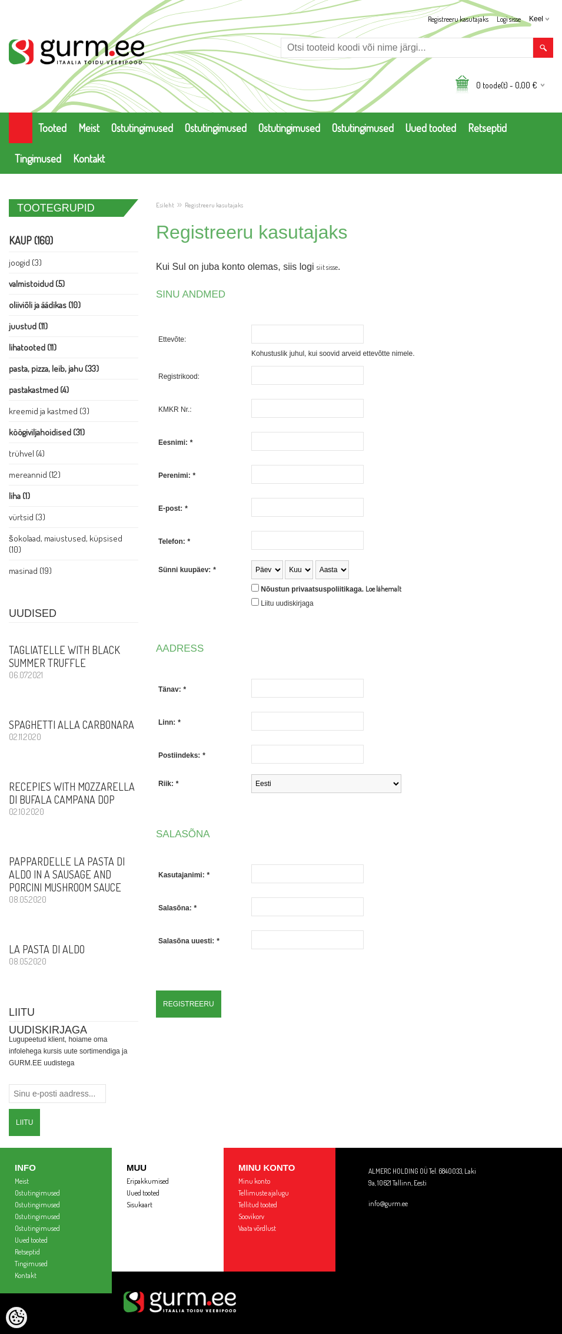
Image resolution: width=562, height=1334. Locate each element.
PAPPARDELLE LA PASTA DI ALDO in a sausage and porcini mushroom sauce (73, 879)
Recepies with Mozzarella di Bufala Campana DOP (73, 798)
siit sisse (327, 267)
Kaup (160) (31, 240)
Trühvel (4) (27, 453)
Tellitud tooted (257, 1204)
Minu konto (254, 1181)
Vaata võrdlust (257, 1228)
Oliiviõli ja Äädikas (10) (45, 305)
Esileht (165, 205)
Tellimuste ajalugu (263, 1192)
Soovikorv (251, 1216)
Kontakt (89, 158)
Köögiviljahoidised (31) (47, 432)
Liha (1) (19, 495)
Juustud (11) (28, 326)
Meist (88, 127)
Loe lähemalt (383, 589)
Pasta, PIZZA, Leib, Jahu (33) (54, 368)
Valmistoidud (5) (37, 283)
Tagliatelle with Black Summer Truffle (73, 661)
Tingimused (38, 158)
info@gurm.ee (388, 1203)
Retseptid (487, 127)
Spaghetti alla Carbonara (73, 730)
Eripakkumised (148, 1181)
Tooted (52, 127)
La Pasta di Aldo (73, 954)
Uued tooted (430, 127)
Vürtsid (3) (27, 517)
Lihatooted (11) (32, 347)
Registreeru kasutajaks (458, 19)
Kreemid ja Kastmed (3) (49, 411)
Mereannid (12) (35, 474)
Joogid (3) (25, 262)
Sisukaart (139, 1204)
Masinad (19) (30, 570)
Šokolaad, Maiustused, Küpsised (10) (65, 544)
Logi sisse (509, 19)
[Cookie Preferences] (16, 1317)
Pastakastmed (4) (39, 389)
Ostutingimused (142, 127)
